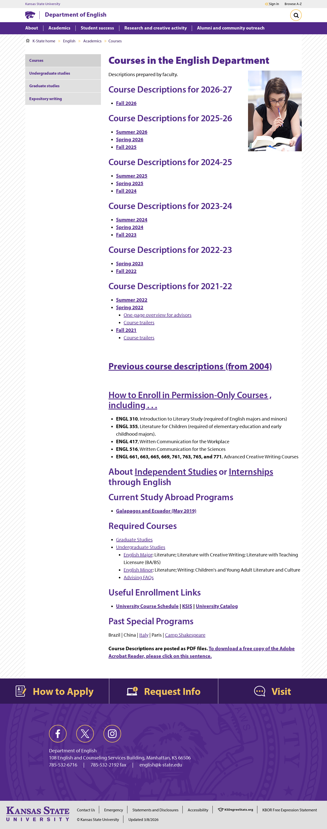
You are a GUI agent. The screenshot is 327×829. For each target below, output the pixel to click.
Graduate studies (44, 85)
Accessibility (198, 810)
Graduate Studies (134, 540)
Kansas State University (42, 4)
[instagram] (112, 734)
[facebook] (58, 734)
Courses (36, 60)
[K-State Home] (30, 15)
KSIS (187, 606)
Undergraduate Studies (140, 547)
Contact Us (86, 810)
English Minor (138, 570)
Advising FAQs (139, 577)
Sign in (274, 4)
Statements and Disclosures (155, 810)
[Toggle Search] (296, 15)
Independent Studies (176, 471)
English (69, 41)
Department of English (75, 14)
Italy (143, 635)
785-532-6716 (63, 765)
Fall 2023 (126, 234)
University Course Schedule (147, 606)
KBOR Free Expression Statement (289, 810)
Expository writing (45, 98)
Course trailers (139, 322)
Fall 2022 (126, 271)
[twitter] (85, 734)
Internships (251, 471)
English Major (138, 555)
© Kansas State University (98, 819)
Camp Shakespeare (185, 635)
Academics (92, 41)
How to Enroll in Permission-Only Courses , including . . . (189, 400)
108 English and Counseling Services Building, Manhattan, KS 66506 (120, 758)
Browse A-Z (293, 4)
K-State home (40, 41)
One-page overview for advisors (158, 315)
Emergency (113, 810)
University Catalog (217, 606)
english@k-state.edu (161, 765)
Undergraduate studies (49, 73)
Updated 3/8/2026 (143, 819)
